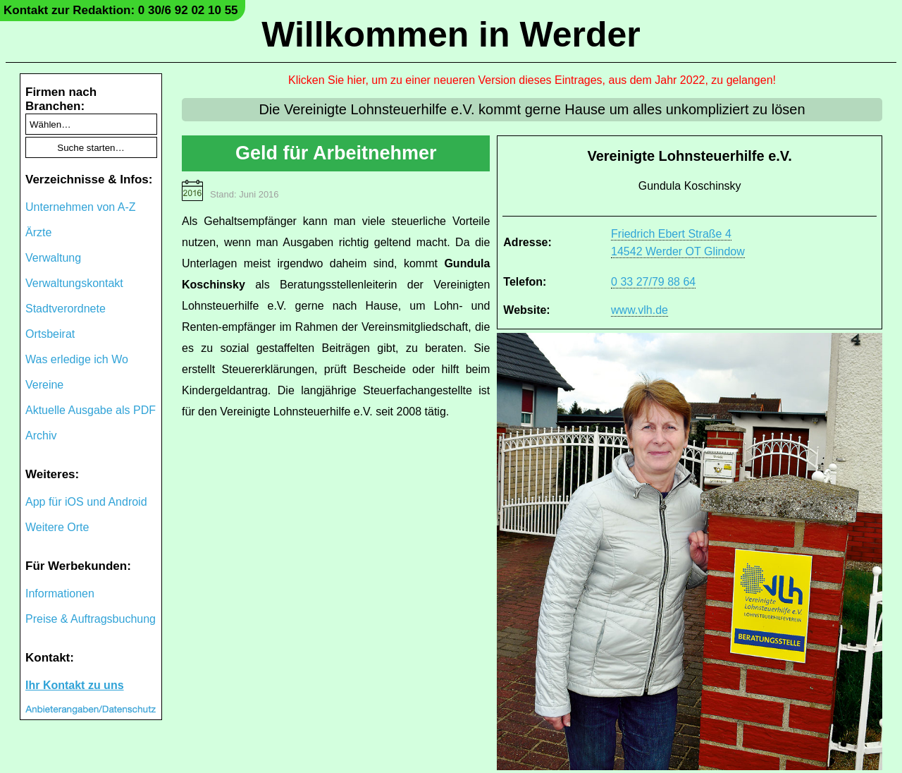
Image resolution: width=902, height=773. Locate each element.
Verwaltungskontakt (74, 283)
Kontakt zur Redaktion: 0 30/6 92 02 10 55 (121, 10)
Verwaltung (53, 258)
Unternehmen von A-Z (80, 207)
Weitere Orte (57, 527)
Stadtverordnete (65, 309)
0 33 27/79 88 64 (653, 282)
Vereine (44, 385)
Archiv (40, 436)
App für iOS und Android (86, 502)
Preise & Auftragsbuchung (90, 619)
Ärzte (38, 232)
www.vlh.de (639, 310)
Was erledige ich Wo (76, 359)
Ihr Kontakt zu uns (74, 685)
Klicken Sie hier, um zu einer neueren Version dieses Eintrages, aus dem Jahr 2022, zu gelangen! (532, 80)
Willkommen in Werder (451, 34)
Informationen (59, 593)
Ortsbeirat (50, 334)
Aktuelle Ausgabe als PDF (90, 410)
